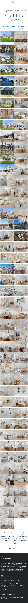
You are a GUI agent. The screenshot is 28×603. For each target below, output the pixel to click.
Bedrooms (6, 28)
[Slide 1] (14, 545)
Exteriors (7, 26)
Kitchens (13, 26)
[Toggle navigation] (26, 2)
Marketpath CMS (4, 598)
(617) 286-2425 (5, 589)
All (3, 26)
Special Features (14, 28)
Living (18, 26)
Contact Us (3, 591)
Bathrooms (23, 26)
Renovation (21, 28)
